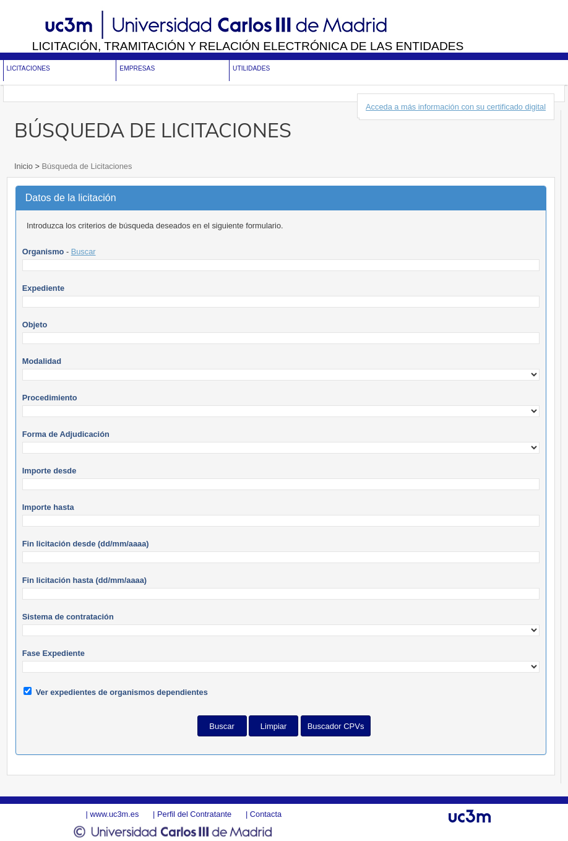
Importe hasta (48, 507)
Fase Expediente (53, 653)
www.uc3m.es (114, 814)
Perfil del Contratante (194, 814)
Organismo (43, 251)
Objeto (35, 324)
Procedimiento (49, 397)
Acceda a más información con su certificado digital (456, 106)
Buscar (83, 251)
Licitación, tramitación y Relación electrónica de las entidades (248, 46)
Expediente (43, 288)
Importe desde (49, 470)
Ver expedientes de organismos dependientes (122, 692)
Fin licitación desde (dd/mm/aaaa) (85, 543)
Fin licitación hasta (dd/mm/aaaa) (84, 580)
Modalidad (41, 361)
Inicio (24, 166)
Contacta (266, 814)
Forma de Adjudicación (66, 434)
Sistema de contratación (68, 616)
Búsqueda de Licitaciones (86, 166)
